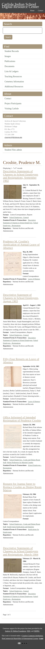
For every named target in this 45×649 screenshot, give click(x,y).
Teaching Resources (13, 76)
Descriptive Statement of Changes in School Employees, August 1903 (21, 298)
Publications (10, 61)
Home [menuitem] (32, 10)
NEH (28, 631)
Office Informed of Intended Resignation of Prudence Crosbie (22, 419)
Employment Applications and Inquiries (20, 527)
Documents (9, 66)
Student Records (12, 51)
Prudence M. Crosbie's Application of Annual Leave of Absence (21, 244)
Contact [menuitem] (40, 10)
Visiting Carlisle (12, 108)
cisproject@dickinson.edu (13, 137)
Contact (8, 98)
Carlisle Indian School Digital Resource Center (20, 4)
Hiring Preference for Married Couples (20, 462)
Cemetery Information (14, 81)
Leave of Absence (34, 279)
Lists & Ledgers (11, 71)
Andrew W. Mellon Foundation (15, 631)
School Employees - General (19, 217)
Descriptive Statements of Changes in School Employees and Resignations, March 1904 (20, 551)
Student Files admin (13, 150)
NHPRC (37, 631)
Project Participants (13, 103)
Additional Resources (14, 86)
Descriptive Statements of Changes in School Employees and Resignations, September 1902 (20, 176)
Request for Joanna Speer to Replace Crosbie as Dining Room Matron (22, 487)
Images (8, 56)
